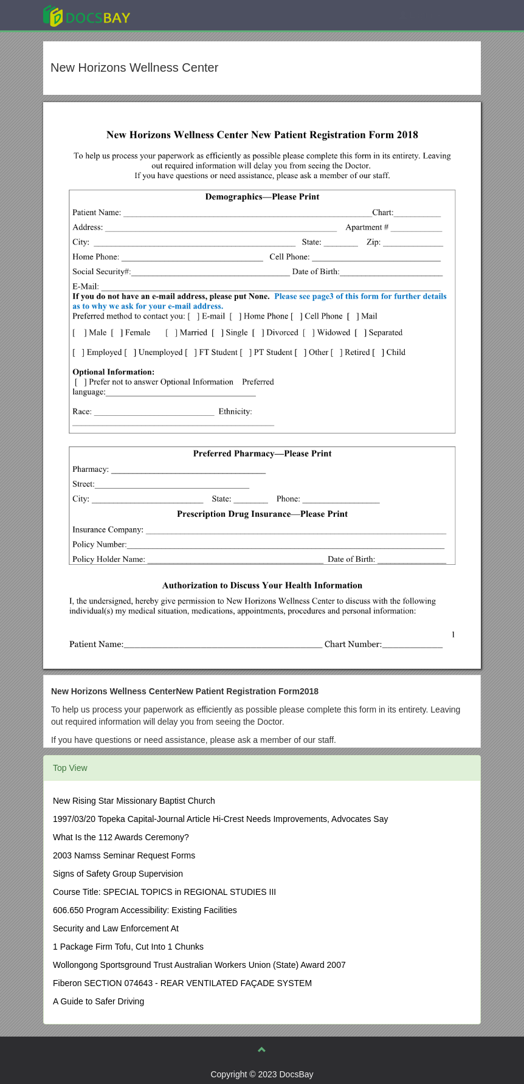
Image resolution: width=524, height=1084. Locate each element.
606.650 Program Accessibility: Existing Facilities (145, 910)
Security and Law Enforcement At (116, 928)
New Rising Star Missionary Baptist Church (134, 801)
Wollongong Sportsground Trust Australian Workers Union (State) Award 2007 (199, 965)
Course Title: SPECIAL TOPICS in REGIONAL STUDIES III (164, 892)
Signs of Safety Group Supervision (118, 874)
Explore (178, 15)
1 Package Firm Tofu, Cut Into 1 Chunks (128, 946)
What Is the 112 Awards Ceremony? (121, 837)
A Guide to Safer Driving (98, 1001)
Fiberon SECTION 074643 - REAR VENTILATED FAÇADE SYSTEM (182, 983)
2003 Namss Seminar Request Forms (124, 855)
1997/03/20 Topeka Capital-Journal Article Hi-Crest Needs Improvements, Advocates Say (220, 819)
